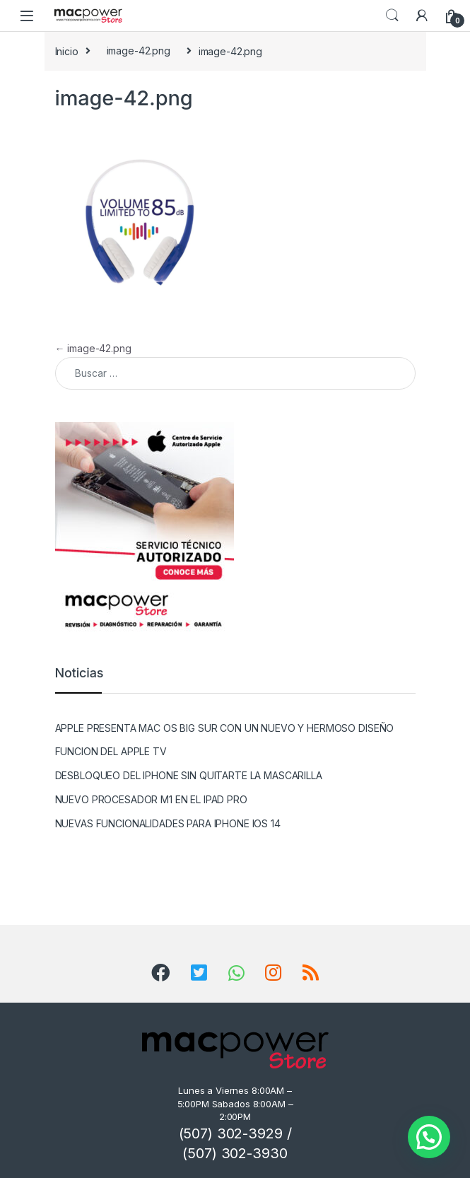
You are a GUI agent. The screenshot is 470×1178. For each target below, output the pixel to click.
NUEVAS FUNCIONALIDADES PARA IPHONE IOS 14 (168, 823)
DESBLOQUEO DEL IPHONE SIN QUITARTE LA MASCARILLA (188, 775)
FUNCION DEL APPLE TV (111, 751)
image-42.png (138, 51)
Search (392, 15)
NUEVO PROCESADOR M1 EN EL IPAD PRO (151, 799)
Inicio (66, 51)
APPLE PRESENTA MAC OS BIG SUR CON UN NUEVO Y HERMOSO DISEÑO (224, 728)
